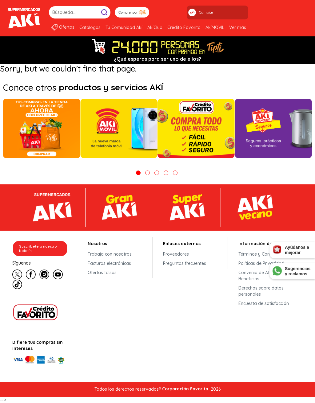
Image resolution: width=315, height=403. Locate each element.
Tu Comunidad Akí (124, 27)
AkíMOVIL (214, 27)
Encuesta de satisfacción (263, 303)
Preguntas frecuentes (184, 263)
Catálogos (90, 27)
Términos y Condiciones (262, 254)
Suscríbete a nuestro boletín (38, 248)
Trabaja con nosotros (110, 254)
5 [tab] (175, 173)
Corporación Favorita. (185, 389)
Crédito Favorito (184, 27)
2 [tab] (147, 173)
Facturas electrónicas (109, 263)
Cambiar (206, 12)
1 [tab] (138, 173)
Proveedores (176, 254)
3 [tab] (156, 173)
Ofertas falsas (102, 272)
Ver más (237, 27)
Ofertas (66, 27)
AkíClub (154, 27)
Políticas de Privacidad (261, 263)
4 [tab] (166, 173)
